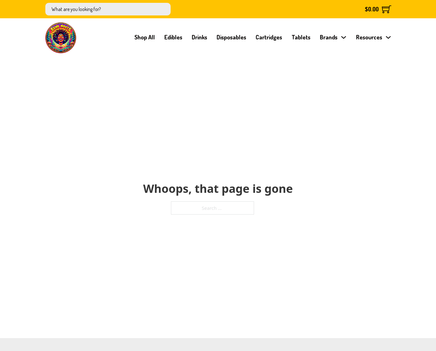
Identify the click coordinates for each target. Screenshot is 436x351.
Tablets (301, 37)
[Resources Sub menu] (388, 37)
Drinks (199, 37)
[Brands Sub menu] (344, 37)
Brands (328, 37)
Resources (369, 37)
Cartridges (269, 37)
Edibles (173, 37)
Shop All (144, 37)
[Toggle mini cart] (378, 9)
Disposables (231, 37)
